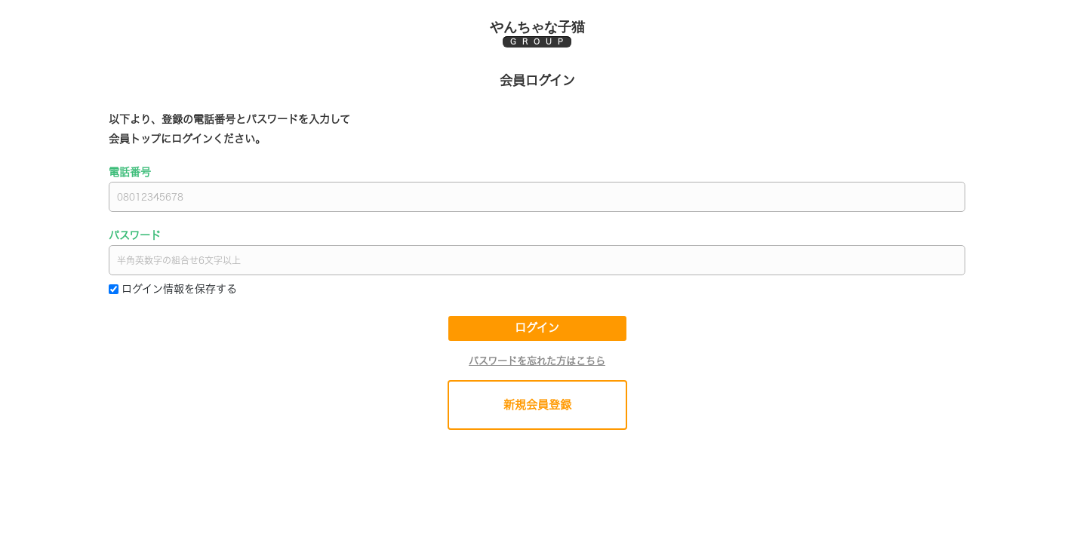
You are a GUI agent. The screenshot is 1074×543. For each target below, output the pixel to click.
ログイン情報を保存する (179, 289)
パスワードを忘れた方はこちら (537, 361)
